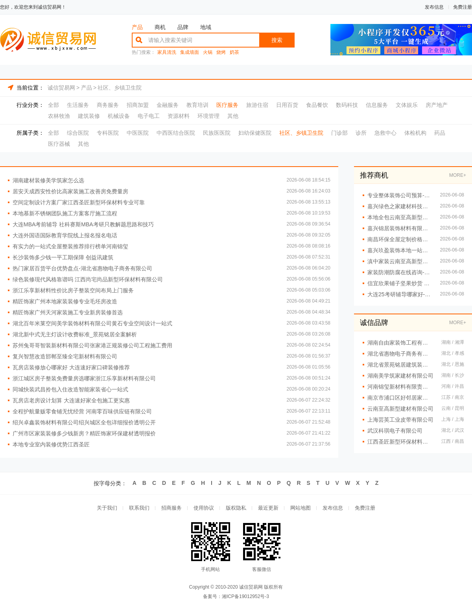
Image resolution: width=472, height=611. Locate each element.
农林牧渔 (59, 116)
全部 (53, 105)
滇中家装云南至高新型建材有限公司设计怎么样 (399, 261)
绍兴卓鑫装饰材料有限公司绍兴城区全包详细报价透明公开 (84, 422)
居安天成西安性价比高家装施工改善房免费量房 (70, 191)
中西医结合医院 (176, 133)
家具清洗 (166, 52)
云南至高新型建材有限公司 (400, 408)
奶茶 (234, 52)
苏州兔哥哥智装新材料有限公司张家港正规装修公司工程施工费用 (92, 345)
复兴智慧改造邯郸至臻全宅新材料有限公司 (65, 356)
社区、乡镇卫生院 (120, 87)
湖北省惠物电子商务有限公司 (400, 353)
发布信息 (434, 7)
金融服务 (168, 105)
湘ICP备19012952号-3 (245, 596)
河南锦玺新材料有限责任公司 (400, 386)
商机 (160, 27)
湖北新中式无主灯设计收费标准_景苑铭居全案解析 (75, 334)
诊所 (361, 133)
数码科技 (347, 105)
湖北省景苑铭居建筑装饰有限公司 (400, 364)
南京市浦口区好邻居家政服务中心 (400, 397)
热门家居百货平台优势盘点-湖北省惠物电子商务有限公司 (82, 268)
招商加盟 (138, 105)
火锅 (207, 52)
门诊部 (339, 133)
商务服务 (108, 105)
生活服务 (78, 105)
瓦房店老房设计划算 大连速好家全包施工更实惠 (71, 400)
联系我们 (139, 508)
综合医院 (78, 133)
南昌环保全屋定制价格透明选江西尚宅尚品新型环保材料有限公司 (399, 239)
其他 (232, 116)
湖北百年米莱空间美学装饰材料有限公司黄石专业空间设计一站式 (92, 323)
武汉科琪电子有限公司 (394, 431)
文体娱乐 (407, 105)
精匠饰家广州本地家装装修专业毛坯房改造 (65, 301)
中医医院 (138, 133)
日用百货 (287, 105)
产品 (137, 27)
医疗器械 (59, 144)
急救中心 (385, 133)
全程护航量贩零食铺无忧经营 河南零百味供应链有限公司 (82, 411)
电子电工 (149, 116)
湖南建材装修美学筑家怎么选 (48, 180)
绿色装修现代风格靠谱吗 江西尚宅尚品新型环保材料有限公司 (88, 279)
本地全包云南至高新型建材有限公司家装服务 (399, 217)
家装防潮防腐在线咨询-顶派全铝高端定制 (399, 272)
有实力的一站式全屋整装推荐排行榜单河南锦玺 (70, 246)
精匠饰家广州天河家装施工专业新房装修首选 (68, 312)
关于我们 (107, 508)
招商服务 (171, 508)
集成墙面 (189, 52)
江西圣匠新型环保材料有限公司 (400, 442)
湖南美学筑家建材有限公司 (400, 375)
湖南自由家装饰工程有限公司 (400, 342)
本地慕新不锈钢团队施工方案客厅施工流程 (65, 213)
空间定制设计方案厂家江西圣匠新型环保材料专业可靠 (79, 202)
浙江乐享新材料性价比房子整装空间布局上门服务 (73, 290)
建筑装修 (89, 116)
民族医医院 (216, 133)
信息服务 (377, 105)
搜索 (276, 40)
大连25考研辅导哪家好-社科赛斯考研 (399, 294)
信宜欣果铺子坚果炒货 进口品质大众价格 (399, 283)
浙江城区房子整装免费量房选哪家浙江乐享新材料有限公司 (84, 378)
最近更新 (268, 508)
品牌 (182, 27)
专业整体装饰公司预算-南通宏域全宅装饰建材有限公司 (399, 195)
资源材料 (179, 116)
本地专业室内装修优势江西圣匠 (51, 444)
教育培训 (197, 105)
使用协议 (204, 508)
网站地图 (300, 508)
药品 (439, 133)
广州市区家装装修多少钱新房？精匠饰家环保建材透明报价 (84, 433)
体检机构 (415, 133)
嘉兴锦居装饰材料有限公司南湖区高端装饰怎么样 (399, 228)
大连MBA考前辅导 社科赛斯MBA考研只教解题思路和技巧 (83, 224)
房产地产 (437, 105)
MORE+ (457, 175)
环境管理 (208, 116)
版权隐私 (236, 508)
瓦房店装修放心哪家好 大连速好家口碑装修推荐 (71, 367)
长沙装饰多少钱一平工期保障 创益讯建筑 (63, 257)
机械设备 (119, 116)
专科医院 (108, 133)
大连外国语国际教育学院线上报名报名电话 (65, 235)
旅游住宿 (257, 105)
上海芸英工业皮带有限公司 (400, 420)
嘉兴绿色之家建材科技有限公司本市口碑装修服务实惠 (399, 206)
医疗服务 (227, 105)
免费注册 (462, 7)
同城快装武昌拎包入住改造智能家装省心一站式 (70, 389)
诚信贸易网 (61, 87)
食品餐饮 (317, 105)
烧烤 (221, 52)
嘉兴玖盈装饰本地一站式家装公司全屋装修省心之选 (399, 250)
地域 (205, 27)
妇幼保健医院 (254, 133)
